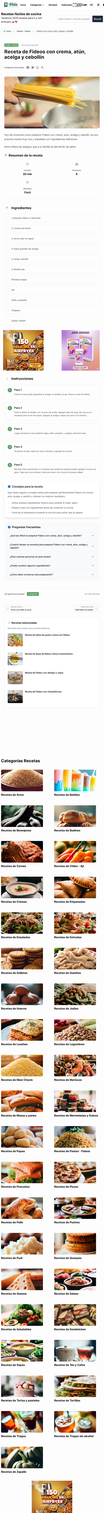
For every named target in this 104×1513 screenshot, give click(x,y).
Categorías (37, 5)
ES (91, 5)
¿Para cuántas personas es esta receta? (52, 556)
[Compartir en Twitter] (32, 67)
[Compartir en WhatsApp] (37, 67)
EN (85, 5)
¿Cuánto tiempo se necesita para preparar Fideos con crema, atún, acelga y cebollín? (52, 546)
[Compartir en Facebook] (27, 67)
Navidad (53, 5)
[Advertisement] (52, 738)
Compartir (32, 594)
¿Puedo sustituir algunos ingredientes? (52, 565)
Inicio (23, 5)
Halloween (66, 5)
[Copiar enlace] (42, 67)
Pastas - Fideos (24, 31)
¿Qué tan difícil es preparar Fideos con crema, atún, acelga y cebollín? (52, 535)
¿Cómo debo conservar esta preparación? (52, 574)
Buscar (97, 19)
